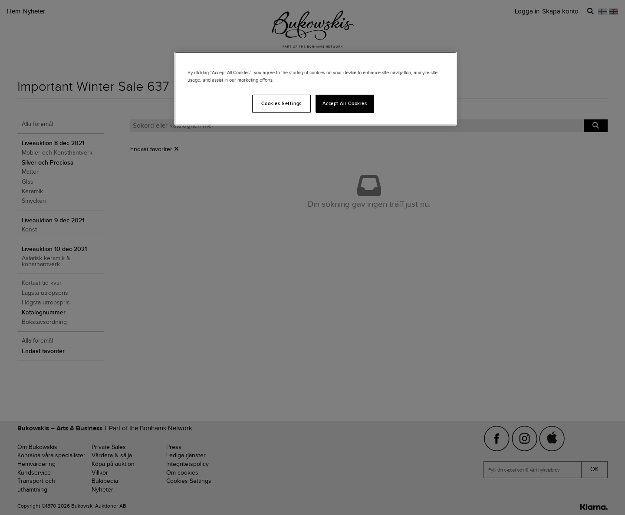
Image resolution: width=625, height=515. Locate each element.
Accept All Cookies (344, 103)
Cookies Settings (281, 103)
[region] (315, 88)
